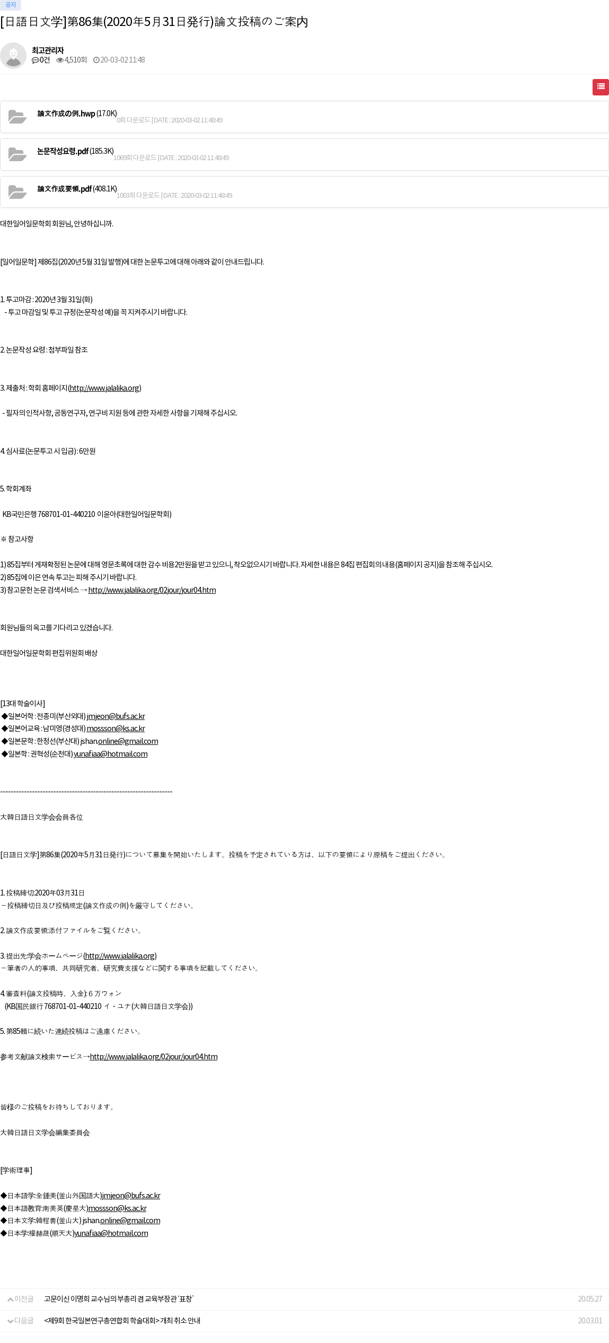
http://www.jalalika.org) (105, 388)
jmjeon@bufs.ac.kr (115, 717)
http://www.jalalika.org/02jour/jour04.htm (152, 590)
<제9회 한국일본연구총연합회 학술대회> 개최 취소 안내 (122, 1321)
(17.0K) (77, 113)
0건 (41, 60)
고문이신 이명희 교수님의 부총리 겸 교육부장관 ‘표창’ (118, 1299)
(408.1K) (77, 189)
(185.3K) (75, 151)
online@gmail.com (128, 742)
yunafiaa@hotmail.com (110, 754)
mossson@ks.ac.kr (115, 729)
